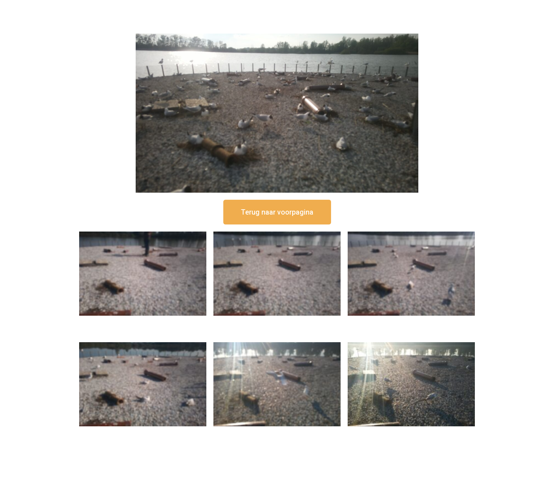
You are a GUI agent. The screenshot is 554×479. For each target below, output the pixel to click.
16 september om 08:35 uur (411, 432)
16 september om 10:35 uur (143, 432)
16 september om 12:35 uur (277, 321)
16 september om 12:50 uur (143, 321)
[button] (277, 212)
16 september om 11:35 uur (411, 321)
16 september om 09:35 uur (277, 432)
